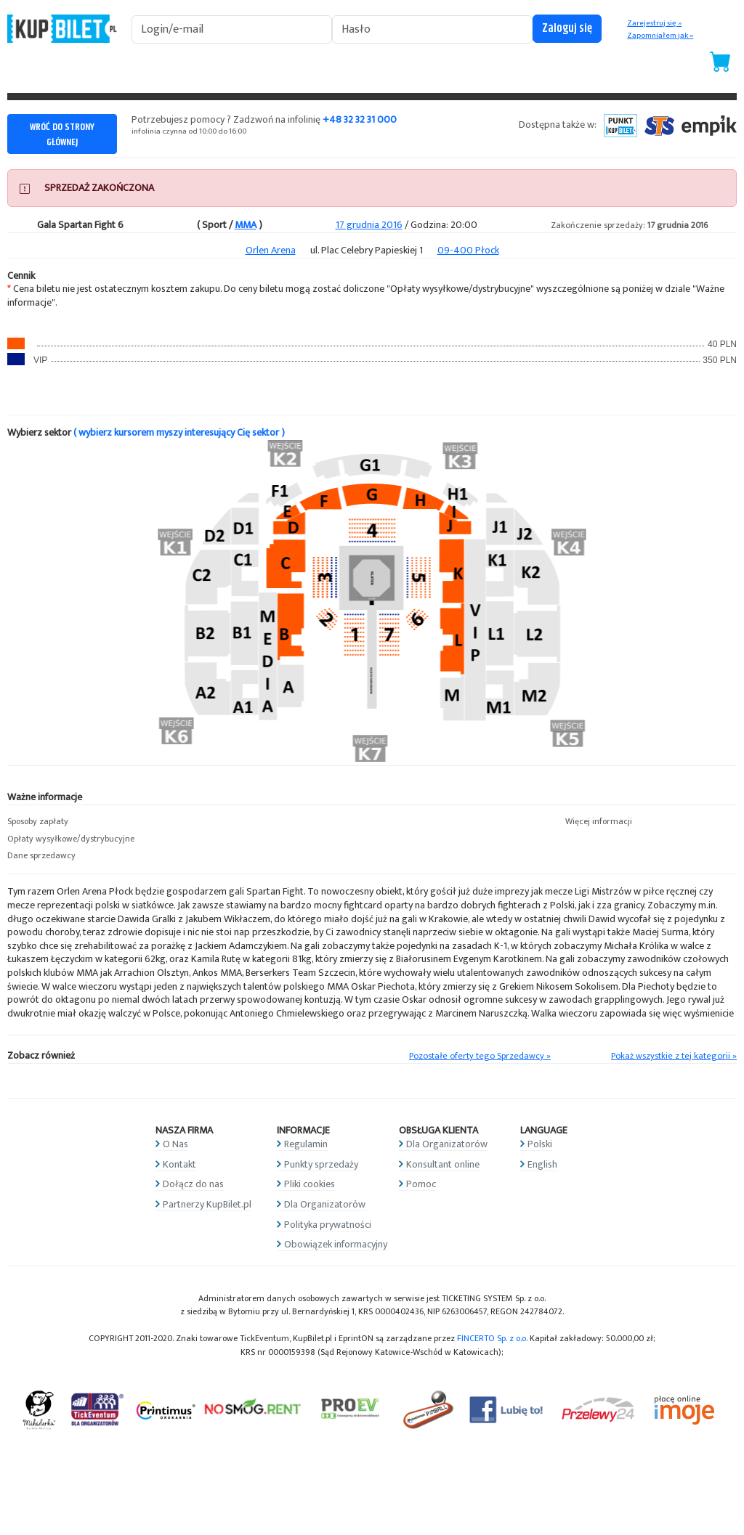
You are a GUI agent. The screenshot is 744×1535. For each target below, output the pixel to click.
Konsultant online (443, 1164)
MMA (245, 224)
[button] (93, 822)
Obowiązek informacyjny (335, 1244)
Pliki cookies (309, 1184)
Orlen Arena (271, 250)
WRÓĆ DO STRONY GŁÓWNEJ (62, 134)
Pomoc (421, 1184)
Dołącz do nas (193, 1184)
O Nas (175, 1144)
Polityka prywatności (327, 1224)
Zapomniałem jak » (660, 35)
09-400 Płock (468, 250)
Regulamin (306, 1144)
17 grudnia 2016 (369, 224)
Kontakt (179, 1164)
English (542, 1164)
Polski (539, 1144)
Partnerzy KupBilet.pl (207, 1204)
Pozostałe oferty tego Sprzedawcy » (480, 1056)
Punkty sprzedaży (321, 1164)
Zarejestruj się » (654, 23)
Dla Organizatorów (324, 1204)
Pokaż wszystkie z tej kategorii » (674, 1056)
